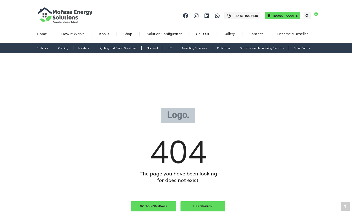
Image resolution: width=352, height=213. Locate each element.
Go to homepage (153, 206)
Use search (203, 206)
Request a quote (282, 16)
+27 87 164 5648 (242, 16)
